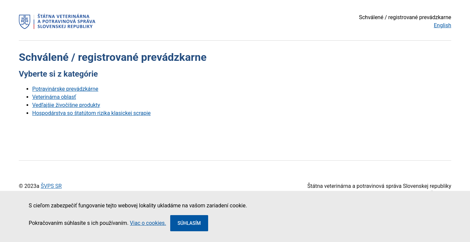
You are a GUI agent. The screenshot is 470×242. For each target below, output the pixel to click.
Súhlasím (189, 223)
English (442, 25)
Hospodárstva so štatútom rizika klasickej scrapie (91, 113)
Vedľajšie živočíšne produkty (66, 105)
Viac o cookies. (148, 223)
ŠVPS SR (51, 186)
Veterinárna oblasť (54, 97)
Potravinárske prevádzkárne (65, 89)
